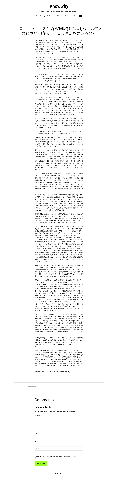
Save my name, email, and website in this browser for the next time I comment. (56, 458)
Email (37, 441)
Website (37, 449)
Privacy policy (59, 473)
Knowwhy (59, 6)
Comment (38, 415)
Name (37, 433)
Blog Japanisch (32, 386)
